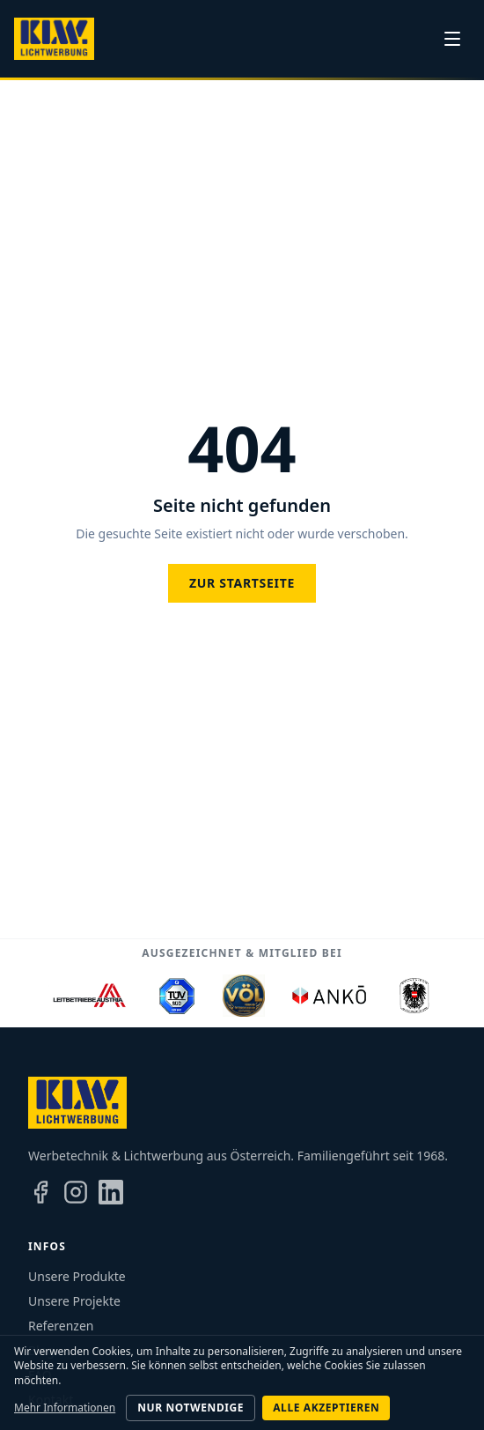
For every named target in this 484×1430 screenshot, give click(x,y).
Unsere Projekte (74, 1301)
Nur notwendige (190, 1407)
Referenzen (61, 1325)
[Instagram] (75, 1192)
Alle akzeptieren (326, 1407)
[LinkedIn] (111, 1192)
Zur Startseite (242, 582)
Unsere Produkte (77, 1276)
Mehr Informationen (64, 1408)
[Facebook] (40, 1192)
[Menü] (452, 38)
